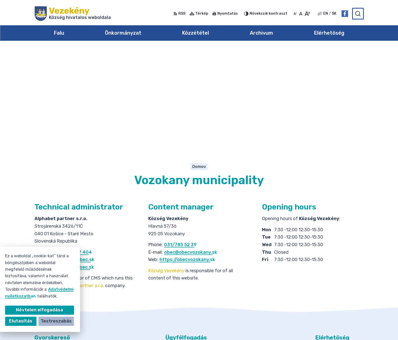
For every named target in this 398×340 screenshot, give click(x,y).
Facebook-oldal (331, 298)
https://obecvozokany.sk (187, 157)
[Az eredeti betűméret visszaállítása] (301, 13)
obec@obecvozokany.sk (190, 149)
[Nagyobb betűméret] (307, 13)
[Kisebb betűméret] (295, 13)
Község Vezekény (285, 326)
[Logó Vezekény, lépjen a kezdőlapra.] (72, 13)
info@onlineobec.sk (72, 157)
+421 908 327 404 (71, 149)
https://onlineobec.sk (70, 164)
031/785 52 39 (180, 141)
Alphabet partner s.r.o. (209, 326)
